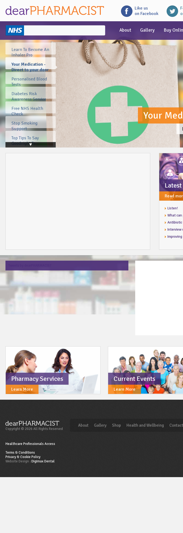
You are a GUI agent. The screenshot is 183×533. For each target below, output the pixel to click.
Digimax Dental (43, 461)
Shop (116, 425)
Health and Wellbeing (145, 425)
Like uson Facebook (146, 10)
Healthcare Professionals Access (30, 444)
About (125, 30)
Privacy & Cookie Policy (22, 457)
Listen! (172, 208)
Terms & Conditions (20, 452)
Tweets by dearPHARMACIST (30, 265)
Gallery (147, 30)
